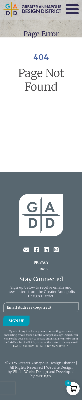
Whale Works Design (30, 372)
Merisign (43, 376)
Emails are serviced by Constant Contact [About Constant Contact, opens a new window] (41, 346)
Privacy (41, 262)
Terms (41, 269)
